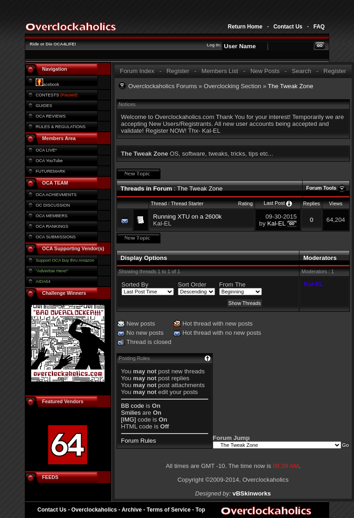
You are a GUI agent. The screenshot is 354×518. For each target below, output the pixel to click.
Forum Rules (138, 440)
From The (232, 284)
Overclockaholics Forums (162, 86)
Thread (159, 203)
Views (336, 203)
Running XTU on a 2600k (187, 216)
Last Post (274, 203)
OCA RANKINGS (52, 226)
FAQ (319, 26)
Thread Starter (187, 203)
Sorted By (135, 284)
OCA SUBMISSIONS (56, 237)
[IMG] (128, 419)
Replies (311, 203)
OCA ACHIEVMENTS (56, 194)
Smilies (131, 412)
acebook (47, 84)
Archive (132, 510)
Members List (219, 71)
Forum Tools (321, 188)
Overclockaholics (94, 510)
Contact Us (287, 26)
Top (200, 510)
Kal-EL (162, 223)
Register (177, 71)
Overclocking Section (232, 86)
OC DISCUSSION (53, 205)
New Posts (265, 71)
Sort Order (192, 284)
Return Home (245, 26)
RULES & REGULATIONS (61, 126)
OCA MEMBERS (51, 216)
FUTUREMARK (51, 171)
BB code (132, 405)
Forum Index (137, 71)
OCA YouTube (49, 160)
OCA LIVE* (46, 150)
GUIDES (44, 105)
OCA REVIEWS (51, 116)
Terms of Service (169, 510)
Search (301, 71)
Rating (245, 203)
